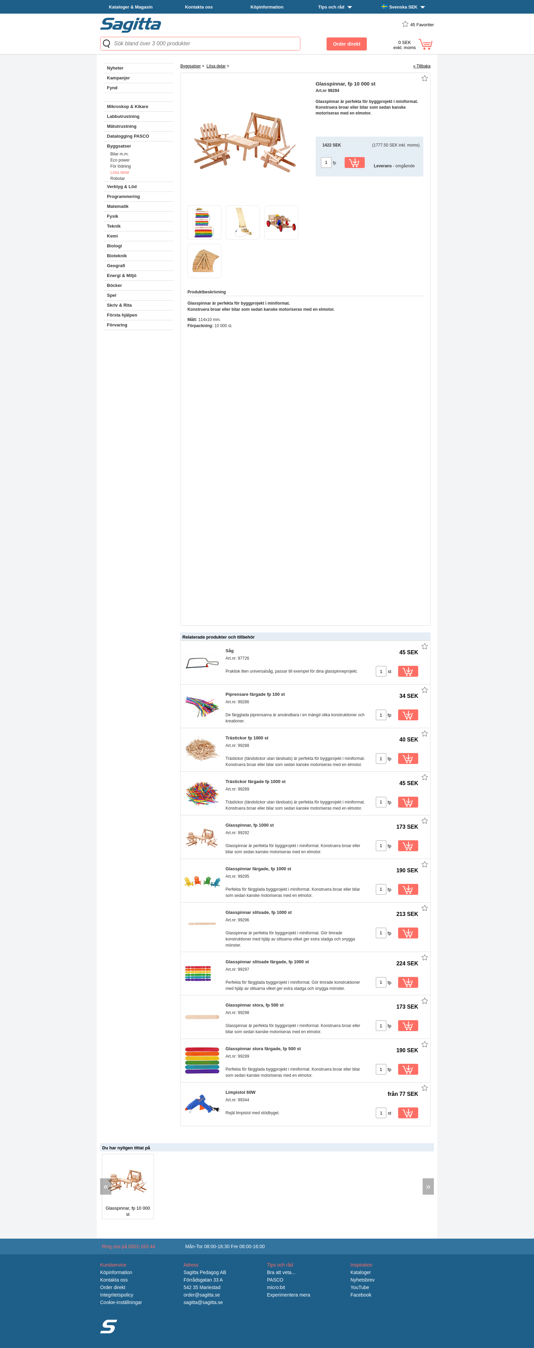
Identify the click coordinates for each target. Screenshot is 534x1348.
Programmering (123, 196)
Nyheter (115, 68)
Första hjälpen (122, 315)
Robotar (117, 178)
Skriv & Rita (119, 305)
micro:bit (276, 1287)
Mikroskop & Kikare (127, 106)
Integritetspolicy (116, 1295)
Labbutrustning (123, 116)
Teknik (114, 226)
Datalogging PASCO (128, 136)
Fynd (112, 87)
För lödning (120, 166)
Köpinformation (267, 7)
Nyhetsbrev (362, 1280)
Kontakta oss (199, 7)
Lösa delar (119, 172)
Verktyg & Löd (122, 186)
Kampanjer (118, 77)
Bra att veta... (281, 1272)
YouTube (359, 1287)
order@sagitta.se (202, 1295)
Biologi (114, 245)
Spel (111, 295)
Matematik (118, 206)
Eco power (120, 160)
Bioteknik (117, 255)
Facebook (360, 1295)
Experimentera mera (288, 1295)
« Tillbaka (421, 66)
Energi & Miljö (122, 275)
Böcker (114, 285)
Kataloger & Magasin (131, 7)
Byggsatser (119, 146)
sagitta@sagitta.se (203, 1302)
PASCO (275, 1280)
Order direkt (112, 1287)
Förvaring (117, 324)
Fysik (112, 216)
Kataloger (360, 1272)
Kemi (112, 236)
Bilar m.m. (119, 154)
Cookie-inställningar (121, 1302)
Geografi (116, 265)
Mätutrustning (122, 126)
